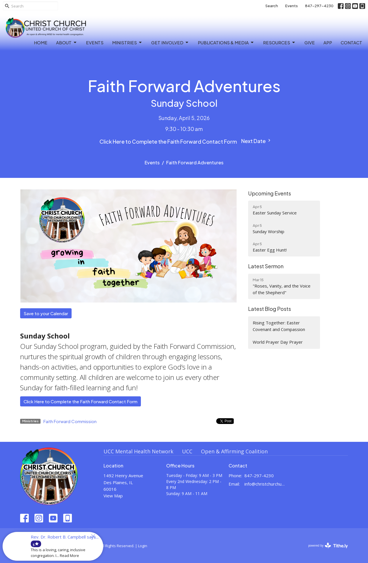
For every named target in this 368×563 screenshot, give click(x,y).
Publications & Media (226, 42)
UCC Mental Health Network (138, 451)
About (66, 42)
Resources (279, 42)
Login (142, 545)
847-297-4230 (319, 5)
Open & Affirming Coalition (234, 451)
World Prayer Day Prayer (278, 342)
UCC (187, 451)
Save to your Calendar (46, 313)
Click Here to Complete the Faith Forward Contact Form (168, 141)
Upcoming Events (269, 193)
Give (309, 42)
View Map (113, 496)
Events (291, 5)
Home (40, 42)
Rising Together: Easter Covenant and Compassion (279, 326)
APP (327, 42)
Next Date (256, 141)
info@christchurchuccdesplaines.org (264, 484)
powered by (328, 545)
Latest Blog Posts (269, 308)
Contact (351, 42)
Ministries (127, 42)
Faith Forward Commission (70, 421)
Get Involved (170, 42)
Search (271, 5)
